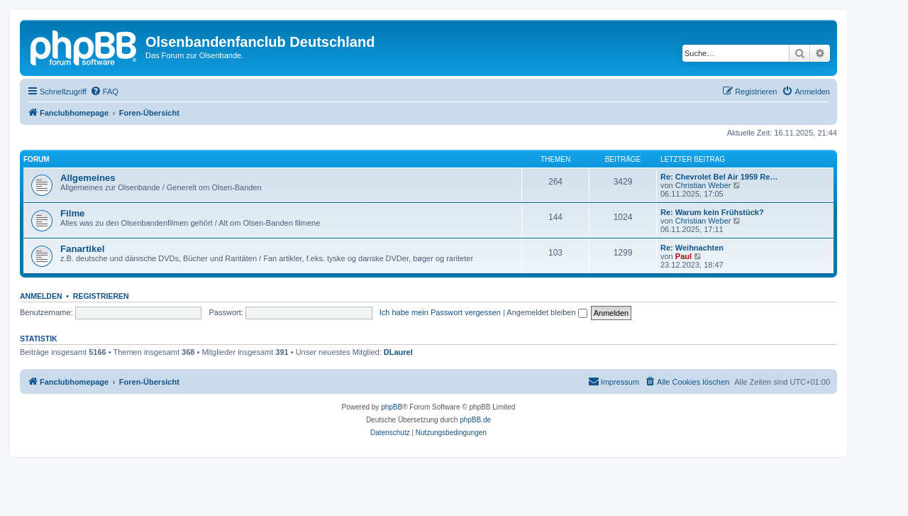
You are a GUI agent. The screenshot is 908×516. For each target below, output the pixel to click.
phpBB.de (475, 420)
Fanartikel (82, 248)
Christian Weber (703, 185)
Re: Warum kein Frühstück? (712, 212)
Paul (683, 256)
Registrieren (101, 296)
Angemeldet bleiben (546, 312)
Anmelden (41, 296)
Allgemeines (88, 177)
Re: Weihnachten (692, 247)
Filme (72, 213)
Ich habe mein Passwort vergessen (440, 312)
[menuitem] (104, 91)
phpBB (391, 407)
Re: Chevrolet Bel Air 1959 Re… (718, 176)
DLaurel (398, 352)
